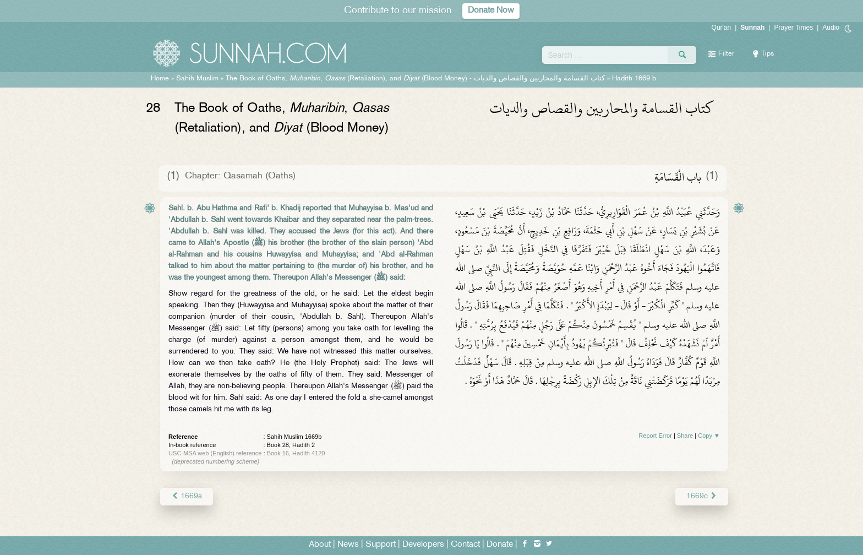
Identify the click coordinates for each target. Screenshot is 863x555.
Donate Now (491, 11)
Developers (423, 545)
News (348, 545)
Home (160, 78)
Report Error (655, 435)
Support (380, 545)
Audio (830, 27)
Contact (465, 545)
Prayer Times (793, 27)
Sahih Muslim (197, 78)
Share (685, 435)
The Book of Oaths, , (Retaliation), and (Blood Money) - (415, 78)
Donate (500, 545)
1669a (186, 496)
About (320, 545)
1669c (701, 496)
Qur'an (721, 27)
